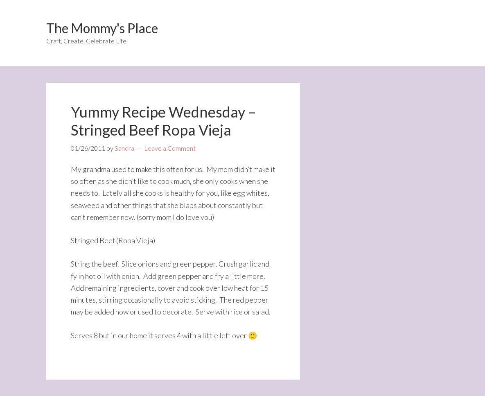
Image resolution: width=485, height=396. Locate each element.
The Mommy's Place (102, 28)
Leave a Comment (170, 148)
